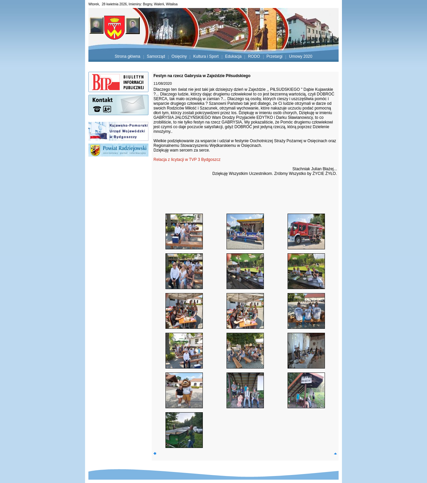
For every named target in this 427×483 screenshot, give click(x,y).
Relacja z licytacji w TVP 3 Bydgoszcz (187, 159)
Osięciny (179, 56)
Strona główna (127, 56)
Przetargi (275, 56)
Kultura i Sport (206, 56)
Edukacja (233, 56)
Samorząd (156, 56)
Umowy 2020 (300, 56)
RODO (254, 56)
